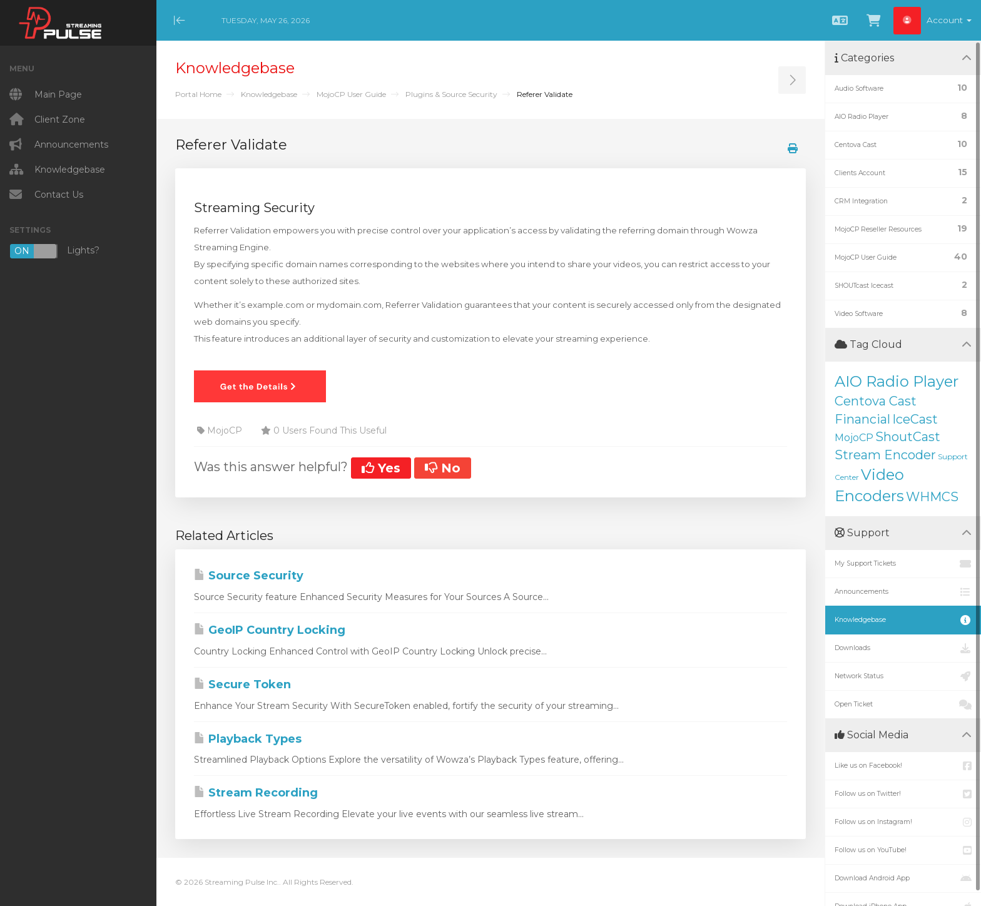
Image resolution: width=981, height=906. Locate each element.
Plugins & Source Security (451, 94)
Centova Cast (876, 401)
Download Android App (903, 878)
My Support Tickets (903, 563)
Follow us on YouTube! (903, 850)
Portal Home (198, 94)
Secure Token (242, 684)
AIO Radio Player (896, 381)
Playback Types (248, 739)
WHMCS (932, 496)
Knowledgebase (269, 94)
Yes (381, 468)
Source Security (248, 576)
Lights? (54, 251)
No (442, 468)
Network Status (903, 676)
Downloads (903, 648)
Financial (862, 419)
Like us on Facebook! (903, 765)
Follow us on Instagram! (903, 822)
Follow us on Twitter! (903, 794)
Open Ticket (903, 704)
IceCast (915, 419)
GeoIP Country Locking (269, 630)
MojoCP (854, 438)
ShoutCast (907, 436)
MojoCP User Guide (351, 94)
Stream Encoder (885, 454)
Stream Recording (256, 793)
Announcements (903, 591)
